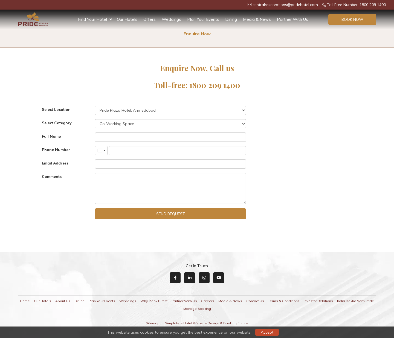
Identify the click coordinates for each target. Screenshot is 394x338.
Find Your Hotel (95, 19)
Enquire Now (197, 33)
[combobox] (101, 150)
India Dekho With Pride (355, 301)
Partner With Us (292, 19)
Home (25, 301)
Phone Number (56, 149)
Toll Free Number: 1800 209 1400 (354, 4)
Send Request (170, 213)
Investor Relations (318, 301)
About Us (62, 301)
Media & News (257, 19)
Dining (231, 19)
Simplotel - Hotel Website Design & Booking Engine (206, 323)
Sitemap (153, 323)
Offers (149, 19)
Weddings (171, 19)
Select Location (56, 109)
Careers (207, 301)
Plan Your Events (203, 19)
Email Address (55, 163)
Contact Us (255, 301)
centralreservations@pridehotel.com (283, 4)
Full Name (51, 136)
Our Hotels (127, 19)
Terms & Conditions (284, 301)
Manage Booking (197, 309)
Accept (267, 332)
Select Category (57, 122)
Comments (52, 176)
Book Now (352, 19)
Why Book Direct (153, 301)
